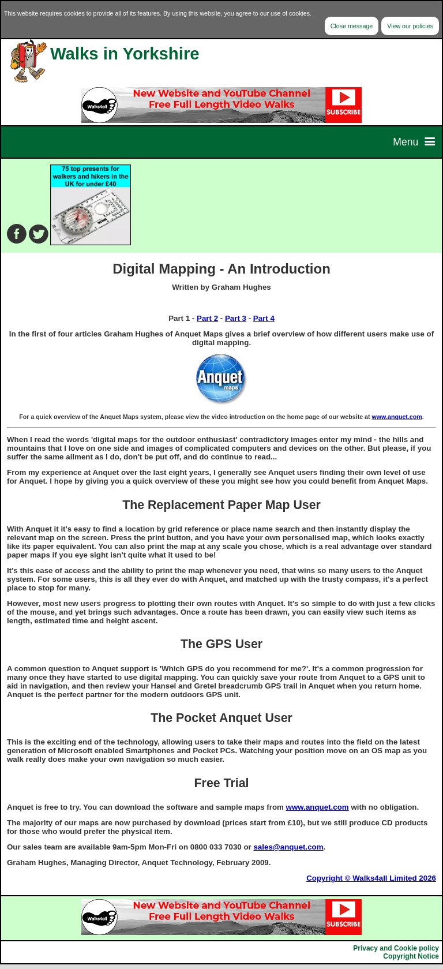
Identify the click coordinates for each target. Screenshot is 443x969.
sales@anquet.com (288, 847)
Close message (352, 26)
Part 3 (235, 318)
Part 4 (264, 318)
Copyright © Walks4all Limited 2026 (371, 878)
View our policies (410, 26)
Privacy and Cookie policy (396, 948)
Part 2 (207, 318)
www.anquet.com (397, 416)
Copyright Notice (411, 956)
